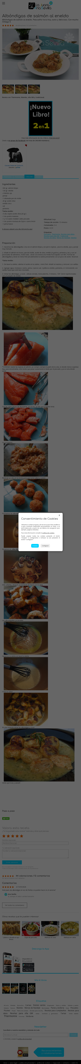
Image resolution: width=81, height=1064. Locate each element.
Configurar (45, 546)
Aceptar (34, 546)
